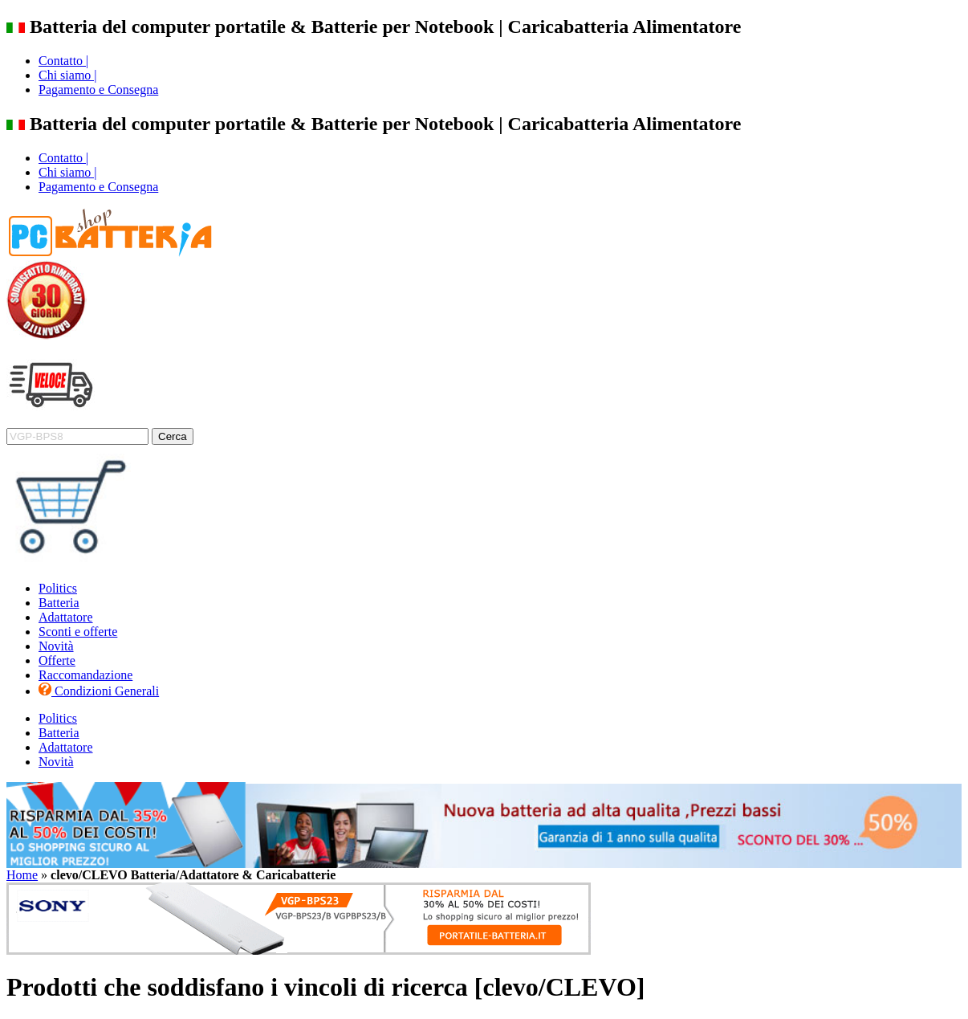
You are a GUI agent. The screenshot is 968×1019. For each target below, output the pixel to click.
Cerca (172, 436)
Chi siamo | (68, 75)
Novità (56, 646)
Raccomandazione (85, 675)
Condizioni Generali (99, 691)
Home (22, 875)
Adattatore (66, 617)
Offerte (57, 660)
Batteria (59, 602)
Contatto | (63, 60)
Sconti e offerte (78, 631)
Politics (58, 588)
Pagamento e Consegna (98, 89)
